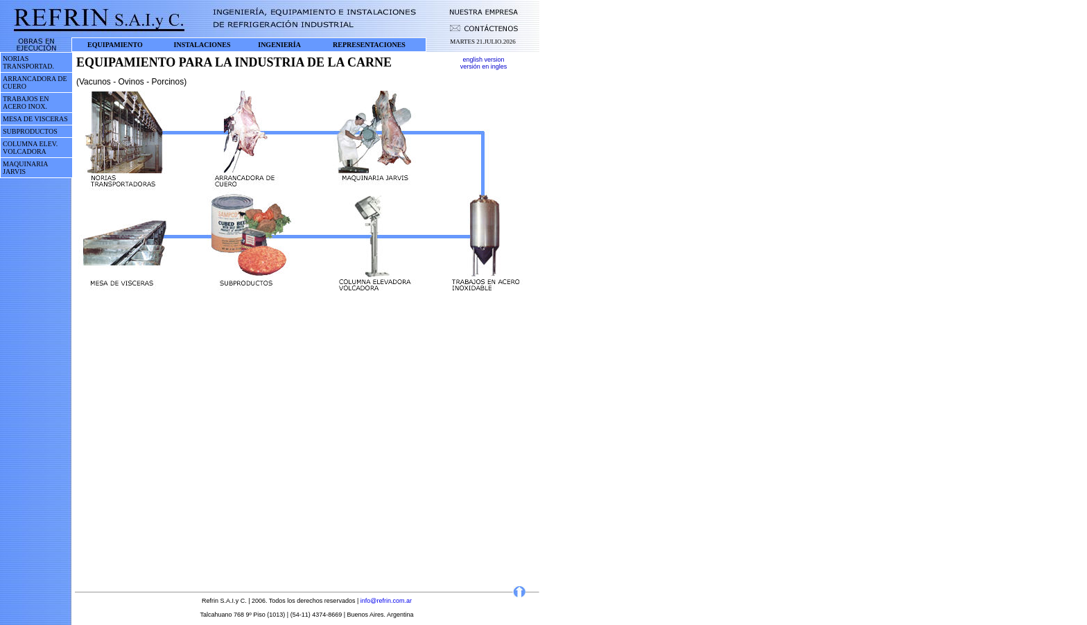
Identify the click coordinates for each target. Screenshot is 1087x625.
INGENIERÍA (279, 45)
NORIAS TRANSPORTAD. (28, 62)
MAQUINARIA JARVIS (25, 167)
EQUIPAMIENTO (115, 45)
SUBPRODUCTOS (30, 131)
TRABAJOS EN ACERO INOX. (26, 102)
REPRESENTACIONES (369, 45)
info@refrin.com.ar (386, 600)
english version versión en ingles (483, 63)
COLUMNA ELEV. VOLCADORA (30, 147)
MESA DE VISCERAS (35, 119)
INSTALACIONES (202, 45)
